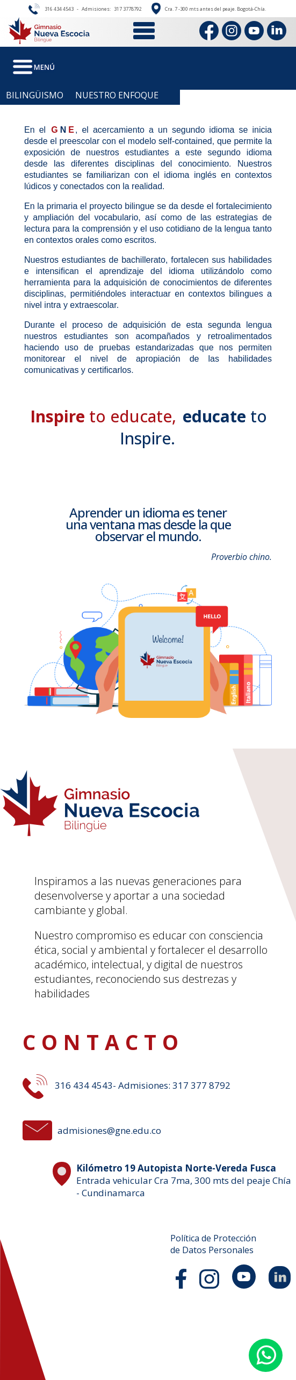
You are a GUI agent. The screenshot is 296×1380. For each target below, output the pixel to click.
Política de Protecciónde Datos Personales (213, 1244)
